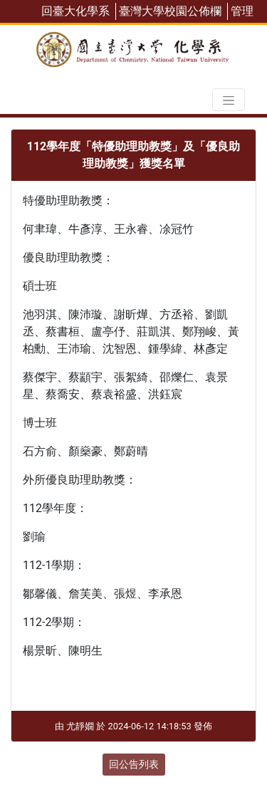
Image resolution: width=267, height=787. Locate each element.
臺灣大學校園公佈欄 (170, 11)
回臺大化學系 (75, 11)
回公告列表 (134, 764)
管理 (242, 11)
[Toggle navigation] (228, 99)
